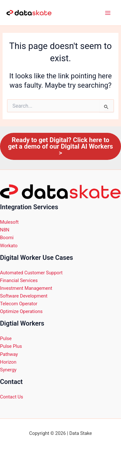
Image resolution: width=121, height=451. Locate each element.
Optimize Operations (21, 311)
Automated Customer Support (31, 273)
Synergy (8, 370)
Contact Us (11, 397)
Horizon (8, 362)
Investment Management (26, 288)
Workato (8, 246)
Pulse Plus (11, 346)
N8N (4, 230)
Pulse (6, 338)
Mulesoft (9, 222)
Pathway (9, 354)
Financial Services (19, 280)
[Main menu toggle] (108, 13)
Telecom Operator (18, 304)
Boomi (7, 237)
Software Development (23, 296)
